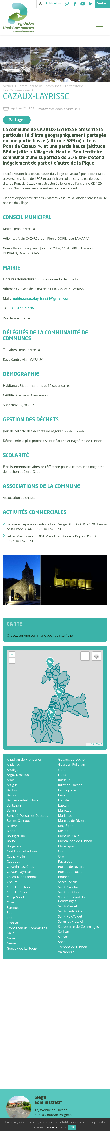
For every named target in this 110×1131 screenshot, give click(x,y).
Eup (9, 912)
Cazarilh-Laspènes (20, 866)
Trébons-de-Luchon (72, 947)
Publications (53, 3)
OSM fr (99, 744)
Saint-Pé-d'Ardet (70, 916)
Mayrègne (65, 825)
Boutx (11, 841)
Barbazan (14, 805)
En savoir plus (55, 1127)
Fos (9, 917)
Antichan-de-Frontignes (24, 759)
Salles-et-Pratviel (70, 921)
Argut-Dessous (18, 774)
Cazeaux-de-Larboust (23, 877)
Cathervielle (16, 856)
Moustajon (66, 846)
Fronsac (13, 922)
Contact (102, 3)
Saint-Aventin (68, 887)
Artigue (12, 785)
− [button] (12, 660)
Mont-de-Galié (68, 836)
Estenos (13, 907)
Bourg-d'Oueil (17, 836)
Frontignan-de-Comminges (27, 928)
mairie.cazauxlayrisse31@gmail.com (41, 298)
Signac (63, 937)
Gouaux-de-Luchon (72, 759)
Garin (11, 938)
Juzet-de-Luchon (70, 785)
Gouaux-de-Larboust (22, 948)
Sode (62, 942)
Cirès (10, 902)
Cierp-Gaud (15, 897)
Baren (11, 810)
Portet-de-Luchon (71, 871)
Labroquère (67, 790)
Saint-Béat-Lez (69, 892)
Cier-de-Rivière (18, 892)
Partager (17, 120)
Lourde (63, 800)
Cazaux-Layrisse (19, 871)
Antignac (13, 764)
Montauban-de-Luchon (75, 841)
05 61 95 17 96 (22, 308)
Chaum (12, 882)
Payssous (65, 861)
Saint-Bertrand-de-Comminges (72, 899)
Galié (10, 933)
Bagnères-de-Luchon (22, 800)
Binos (11, 830)
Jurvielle (64, 780)
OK (72, 1127)
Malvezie (64, 810)
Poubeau (64, 877)
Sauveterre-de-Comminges (78, 926)
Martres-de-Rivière (72, 820)
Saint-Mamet (67, 906)
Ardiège (13, 769)
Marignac (65, 815)
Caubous (13, 861)
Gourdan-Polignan (71, 764)
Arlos (10, 780)
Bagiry (11, 795)
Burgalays (14, 846)
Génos (11, 943)
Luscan (63, 805)
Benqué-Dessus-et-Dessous (27, 815)
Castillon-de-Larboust (23, 851)
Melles (63, 830)
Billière (12, 825)
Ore (61, 856)
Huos (62, 774)
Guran (62, 769)
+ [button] (12, 655)
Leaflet (90, 744)
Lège (61, 795)
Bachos (12, 790)
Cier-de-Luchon (18, 887)
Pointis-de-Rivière (71, 866)
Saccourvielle (68, 882)
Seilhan (63, 931)
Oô (60, 851)
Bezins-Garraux (18, 820)
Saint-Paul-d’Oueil (71, 911)
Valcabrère (66, 952)
